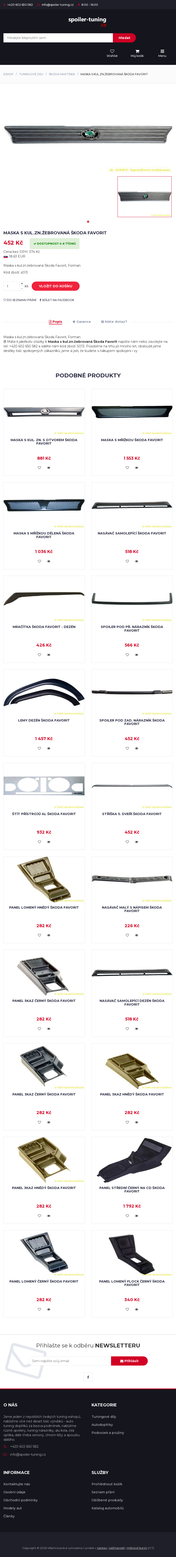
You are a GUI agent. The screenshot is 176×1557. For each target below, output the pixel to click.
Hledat (124, 38)
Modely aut (12, 1508)
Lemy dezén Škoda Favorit (44, 720)
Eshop (8, 74)
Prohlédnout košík (107, 1484)
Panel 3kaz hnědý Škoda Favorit (44, 1188)
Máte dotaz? (114, 322)
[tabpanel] (144, 196)
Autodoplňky (102, 1425)
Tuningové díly (31, 74)
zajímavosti (117, 1548)
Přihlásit (129, 1361)
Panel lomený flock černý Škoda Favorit (132, 1283)
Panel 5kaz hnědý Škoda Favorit (132, 1094)
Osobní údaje (14, 1492)
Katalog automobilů (108, 1508)
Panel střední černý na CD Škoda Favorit (132, 1189)
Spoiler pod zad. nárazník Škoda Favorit (132, 722)
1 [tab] (88, 222)
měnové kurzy (137, 1548)
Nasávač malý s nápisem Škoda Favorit (132, 909)
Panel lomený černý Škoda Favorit (43, 1281)
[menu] (137, 53)
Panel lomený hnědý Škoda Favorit (44, 907)
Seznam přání (103, 1492)
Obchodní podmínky (20, 1500)
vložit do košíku (52, 286)
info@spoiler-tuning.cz (55, 4)
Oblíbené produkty (107, 1500)
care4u (102, 1548)
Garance (82, 322)
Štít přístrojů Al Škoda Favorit (44, 814)
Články (9, 1516)
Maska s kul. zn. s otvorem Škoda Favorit (44, 441)
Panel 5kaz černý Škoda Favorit (44, 1001)
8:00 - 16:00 (88, 4)
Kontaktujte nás (16, 1484)
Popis (55, 322)
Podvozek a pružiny (108, 1433)
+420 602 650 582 (18, 4)
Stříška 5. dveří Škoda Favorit (132, 814)
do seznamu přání (19, 300)
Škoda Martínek (62, 74)
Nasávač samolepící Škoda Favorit (132, 533)
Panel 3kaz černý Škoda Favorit (44, 1094)
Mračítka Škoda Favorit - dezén (44, 627)
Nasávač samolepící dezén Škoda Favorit (132, 1002)
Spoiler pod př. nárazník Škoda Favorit (132, 628)
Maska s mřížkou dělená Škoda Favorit (44, 535)
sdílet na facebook (57, 300)
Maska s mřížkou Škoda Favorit (132, 440)
